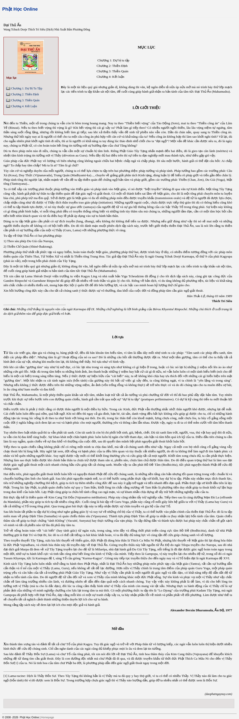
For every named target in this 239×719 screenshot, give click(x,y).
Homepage (47, 717)
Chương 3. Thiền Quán (25, 100)
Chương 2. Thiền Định (25, 94)
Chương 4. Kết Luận (24, 106)
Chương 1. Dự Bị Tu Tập (26, 88)
